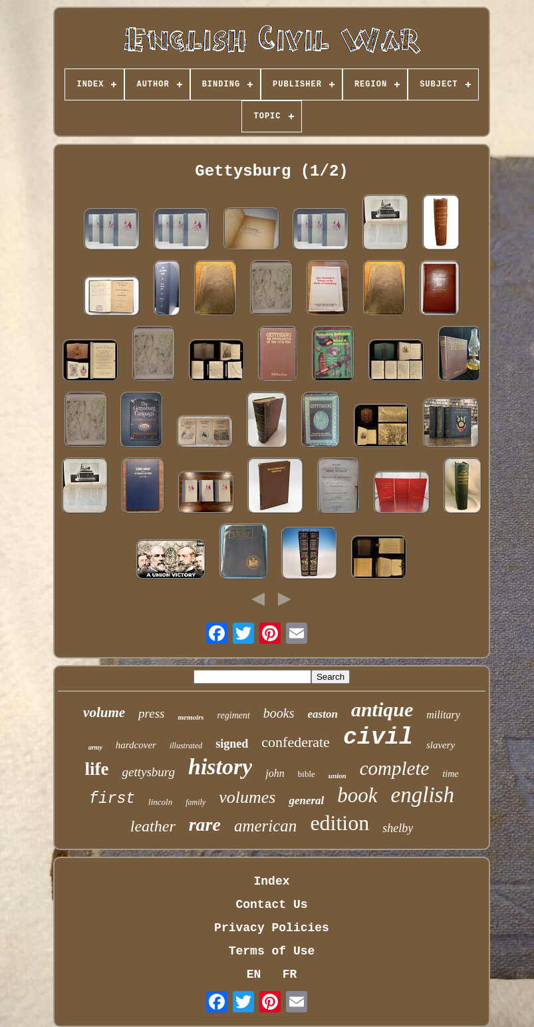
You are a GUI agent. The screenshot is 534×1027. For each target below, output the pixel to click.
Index (271, 881)
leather (153, 826)
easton (323, 714)
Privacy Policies (271, 928)
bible (306, 774)
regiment (233, 715)
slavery (440, 745)
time (450, 774)
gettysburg (148, 772)
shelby (397, 828)
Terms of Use (272, 951)
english (422, 795)
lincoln (160, 802)
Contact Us (271, 904)
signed (231, 743)
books (279, 713)
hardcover (136, 745)
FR (290, 974)
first (112, 798)
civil (378, 737)
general (306, 800)
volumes (247, 797)
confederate (295, 742)
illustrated (186, 745)
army (95, 747)
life (96, 769)
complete (395, 768)
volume (104, 712)
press (151, 713)
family (195, 802)
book (357, 795)
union (337, 776)
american (265, 826)
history (220, 766)
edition (339, 823)
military (443, 714)
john (274, 773)
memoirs (190, 717)
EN (254, 974)
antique (382, 709)
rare (205, 824)
